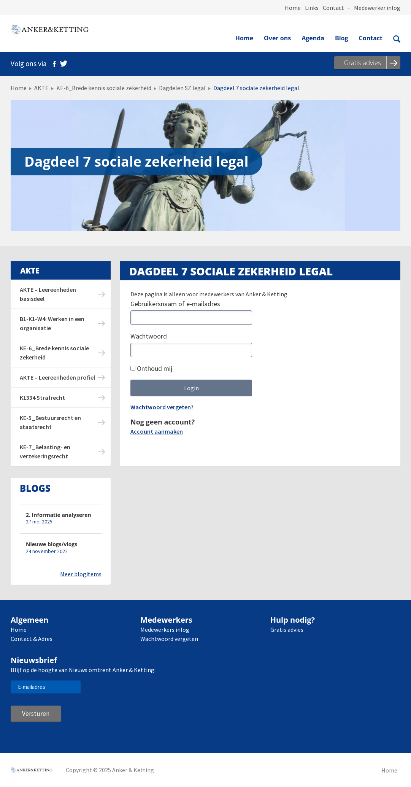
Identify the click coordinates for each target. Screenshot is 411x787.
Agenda (313, 38)
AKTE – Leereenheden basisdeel (48, 294)
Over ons (277, 38)
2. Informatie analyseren (58, 515)
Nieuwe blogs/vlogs (51, 544)
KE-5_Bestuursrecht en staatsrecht (50, 422)
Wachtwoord (148, 336)
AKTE (41, 88)
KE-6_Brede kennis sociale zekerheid (103, 88)
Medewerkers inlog (164, 629)
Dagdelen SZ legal (182, 88)
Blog (341, 38)
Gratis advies (286, 629)
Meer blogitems (81, 574)
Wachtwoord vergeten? (162, 407)
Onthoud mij (151, 368)
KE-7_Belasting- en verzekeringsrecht (45, 451)
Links (312, 7)
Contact (333, 7)
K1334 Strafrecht (42, 397)
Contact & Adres (31, 638)
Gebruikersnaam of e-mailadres (175, 303)
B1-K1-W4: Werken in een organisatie (52, 323)
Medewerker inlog (377, 7)
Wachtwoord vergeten (169, 638)
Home (293, 7)
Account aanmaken (156, 431)
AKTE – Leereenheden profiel (57, 377)
